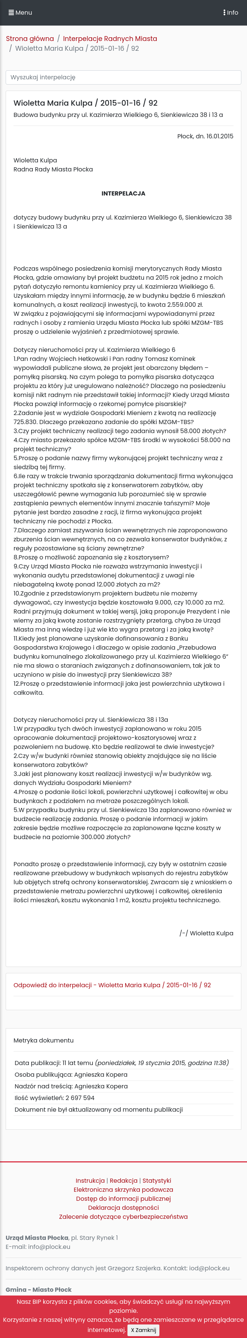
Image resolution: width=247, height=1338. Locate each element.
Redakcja (124, 1180)
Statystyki (156, 1180)
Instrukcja (90, 1180)
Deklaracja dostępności (123, 1207)
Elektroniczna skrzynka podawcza (123, 1189)
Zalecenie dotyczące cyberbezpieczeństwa (123, 1216)
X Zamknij (143, 1330)
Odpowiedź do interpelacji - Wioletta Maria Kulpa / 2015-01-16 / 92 (112, 985)
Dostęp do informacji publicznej (123, 1198)
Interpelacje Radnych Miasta (110, 38)
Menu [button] (20, 12)
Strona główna (30, 38)
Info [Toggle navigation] (230, 12)
